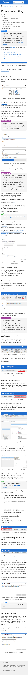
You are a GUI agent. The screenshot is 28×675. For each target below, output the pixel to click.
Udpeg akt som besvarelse (8, 24)
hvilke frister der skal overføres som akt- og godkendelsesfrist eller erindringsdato (12, 232)
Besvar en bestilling (20, 6)
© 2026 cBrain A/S (6, 662)
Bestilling (12, 6)
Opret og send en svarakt (10, 52)
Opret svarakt (5, 16)
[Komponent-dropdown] (1, 6)
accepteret (12, 47)
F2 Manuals (5, 6)
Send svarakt (5, 20)
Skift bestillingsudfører (7, 28)
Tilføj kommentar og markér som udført (11, 26)
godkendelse (4, 104)
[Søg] (18, 2)
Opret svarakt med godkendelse (10, 18)
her (14, 202)
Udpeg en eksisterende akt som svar (12, 54)
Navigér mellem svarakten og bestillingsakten (13, 22)
